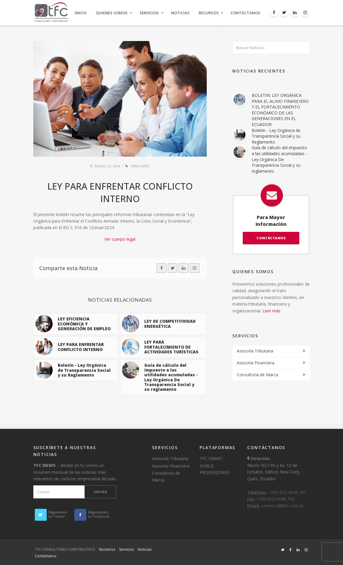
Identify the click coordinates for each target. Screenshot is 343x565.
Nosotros (107, 549)
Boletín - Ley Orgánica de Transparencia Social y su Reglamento (276, 136)
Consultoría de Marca (257, 374)
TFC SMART (211, 458)
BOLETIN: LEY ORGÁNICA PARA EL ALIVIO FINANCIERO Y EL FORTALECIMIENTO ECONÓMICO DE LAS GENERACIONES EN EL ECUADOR (280, 109)
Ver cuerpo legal (119, 239)
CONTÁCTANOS (271, 238)
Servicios (149, 12)
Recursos (209, 12)
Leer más (271, 311)
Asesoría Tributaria (255, 351)
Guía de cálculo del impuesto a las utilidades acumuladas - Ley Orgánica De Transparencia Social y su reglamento (279, 159)
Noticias (180, 12)
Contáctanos (245, 12)
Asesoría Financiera (255, 363)
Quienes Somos (112, 12)
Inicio (81, 12)
